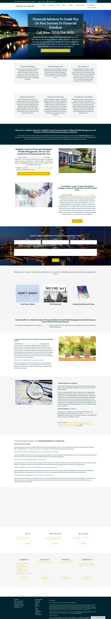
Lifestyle (37, 610)
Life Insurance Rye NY (23, 539)
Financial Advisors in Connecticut (82, 195)
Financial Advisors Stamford (25, 573)
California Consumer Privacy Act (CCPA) (85, 611)
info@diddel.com (51, 1)
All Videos (37, 613)
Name (27, 239)
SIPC (83, 617)
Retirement (37, 601)
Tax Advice (73, 409)
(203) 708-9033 (40, 1)
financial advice (45, 168)
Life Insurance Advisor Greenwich (70, 424)
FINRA (81, 617)
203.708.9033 (20, 601)
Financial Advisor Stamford (69, 425)
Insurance (37, 605)
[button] (44, 5)
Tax (36, 607)
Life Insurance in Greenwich (87, 563)
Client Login (91, 1)
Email (55, 239)
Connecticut (45, 325)
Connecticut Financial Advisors (31, 343)
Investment (37, 602)
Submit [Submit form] (55, 260)
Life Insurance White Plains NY (53, 537)
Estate (36, 604)
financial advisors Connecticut (34, 157)
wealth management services (43, 169)
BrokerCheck (73, 602)
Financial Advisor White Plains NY (54, 539)
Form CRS (53, 600)
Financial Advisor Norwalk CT (66, 562)
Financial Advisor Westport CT (74, 422)
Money (36, 608)
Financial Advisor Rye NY (24, 537)
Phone (83, 239)
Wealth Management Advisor (89, 413)
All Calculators (38, 614)
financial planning (33, 168)
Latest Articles (38, 611)
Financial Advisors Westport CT (45, 562)
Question (55, 247)
